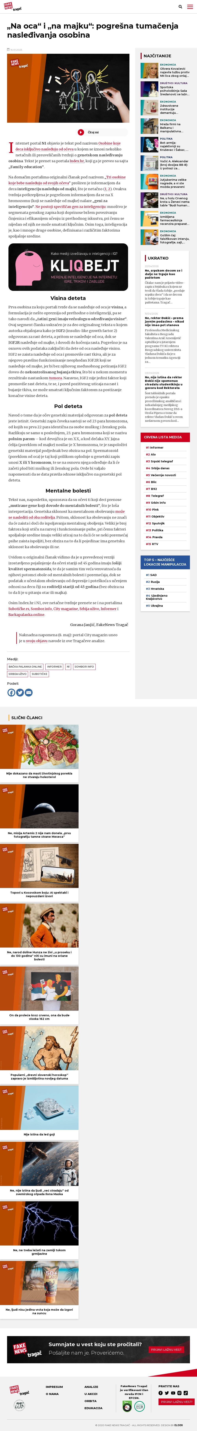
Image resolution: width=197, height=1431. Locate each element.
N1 (68, 666)
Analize (91, 1387)
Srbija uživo (92, 609)
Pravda (157, 537)
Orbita (90, 1401)
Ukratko (158, 258)
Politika (157, 530)
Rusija (155, 582)
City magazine (67, 609)
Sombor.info (42, 609)
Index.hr (77, 161)
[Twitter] (20, 692)
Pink (155, 509)
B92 (154, 489)
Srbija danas (160, 468)
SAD (153, 575)
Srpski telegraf (162, 461)
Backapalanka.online (27, 614)
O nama (52, 1394)
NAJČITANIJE (157, 56)
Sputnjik (158, 523)
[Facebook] (11, 692)
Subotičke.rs (19, 609)
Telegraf (157, 496)
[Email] (29, 692)
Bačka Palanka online (25, 666)
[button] (190, 7)
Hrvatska (157, 589)
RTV (155, 544)
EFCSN (133, 1397)
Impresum (54, 1387)
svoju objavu (37, 641)
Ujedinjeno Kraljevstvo (157, 597)
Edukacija (93, 1408)
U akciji (90, 1394)
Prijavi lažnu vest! (176, 1402)
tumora (55, 378)
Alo (153, 454)
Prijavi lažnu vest (166, 1349)
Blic (154, 482)
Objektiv (157, 516)
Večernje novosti (163, 475)
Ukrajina (157, 605)
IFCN (138, 1394)
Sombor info (84, 666)
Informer (112, 609)
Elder (178, 1425)
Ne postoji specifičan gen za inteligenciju (72, 206)
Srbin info (158, 503)
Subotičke (39, 673)
